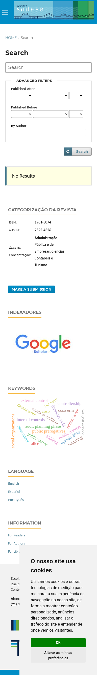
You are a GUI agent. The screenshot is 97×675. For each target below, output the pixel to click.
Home (11, 37)
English (13, 483)
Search (82, 151)
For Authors (16, 543)
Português (16, 499)
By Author (19, 125)
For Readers (16, 535)
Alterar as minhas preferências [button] (58, 655)
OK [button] (58, 643)
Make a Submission (31, 289)
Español (14, 491)
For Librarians (18, 551)
